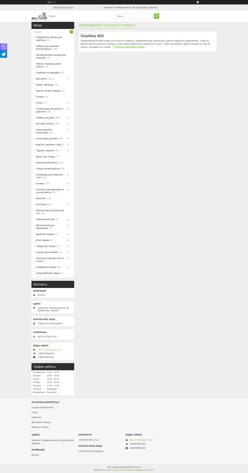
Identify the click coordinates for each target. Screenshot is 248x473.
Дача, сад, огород (45, 156)
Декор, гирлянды (44, 84)
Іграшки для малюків (46, 252)
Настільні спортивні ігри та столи (50, 259)
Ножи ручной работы (47, 162)
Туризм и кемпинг (45, 150)
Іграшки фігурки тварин (48, 273)
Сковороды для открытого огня (49, 176)
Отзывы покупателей (42, 407)
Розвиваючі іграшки (46, 267)
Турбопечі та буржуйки (47, 72)
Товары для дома (45, 117)
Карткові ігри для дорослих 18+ (50, 211)
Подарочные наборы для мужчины (49, 38)
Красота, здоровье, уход (48, 144)
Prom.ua (137, 467)
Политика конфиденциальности (140, 470)
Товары (37, 32)
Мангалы (40, 198)
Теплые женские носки (129, 46)
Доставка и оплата (41, 422)
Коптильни (41, 204)
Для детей (41, 78)
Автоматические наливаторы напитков (51, 56)
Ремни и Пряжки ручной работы (48, 65)
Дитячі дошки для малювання (45, 226)
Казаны (40, 183)
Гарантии (36, 417)
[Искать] (156, 16)
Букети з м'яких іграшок (48, 90)
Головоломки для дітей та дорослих (49, 110)
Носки (39, 102)
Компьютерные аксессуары (44, 131)
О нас (34, 412)
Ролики (39, 96)
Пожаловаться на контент (113, 470)
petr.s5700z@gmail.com (50, 350)
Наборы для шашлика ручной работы (47, 47)
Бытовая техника (45, 123)
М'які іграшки (43, 240)
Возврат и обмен (40, 427)
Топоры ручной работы (48, 168)
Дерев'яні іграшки (45, 234)
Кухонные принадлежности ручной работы (50, 191)
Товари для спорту (45, 246)
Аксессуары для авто (47, 138)
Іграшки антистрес (45, 219)
